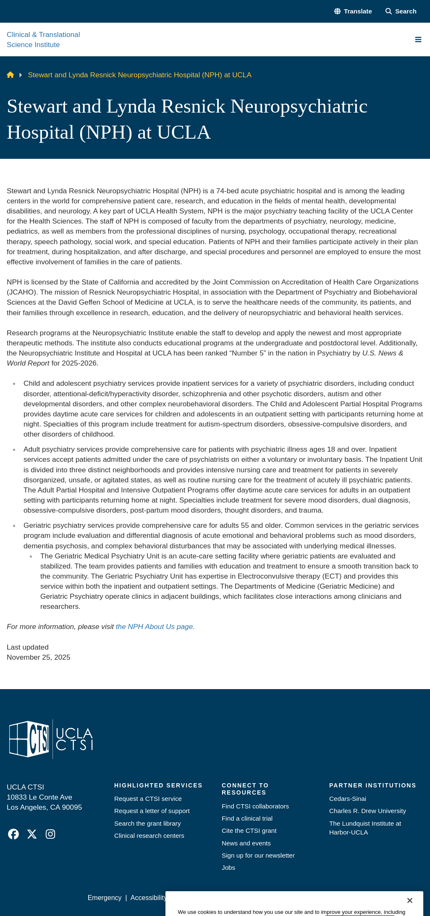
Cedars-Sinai (347, 798)
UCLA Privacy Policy (206, 897)
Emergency (105, 897)
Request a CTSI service (148, 798)
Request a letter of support (152, 810)
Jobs (228, 867)
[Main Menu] (418, 39)
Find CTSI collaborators (255, 806)
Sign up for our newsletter (258, 855)
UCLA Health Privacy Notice (288, 897)
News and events (246, 843)
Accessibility (149, 897)
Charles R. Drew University (367, 810)
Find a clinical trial (247, 818)
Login (347, 897)
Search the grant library (147, 823)
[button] (353, 11)
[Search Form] (401, 11)
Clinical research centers (149, 835)
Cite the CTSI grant (249, 830)
